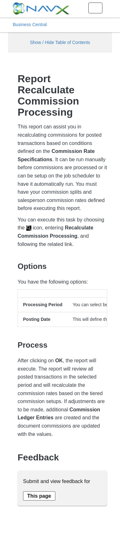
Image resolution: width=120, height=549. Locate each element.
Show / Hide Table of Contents (60, 42)
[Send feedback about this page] (39, 496)
